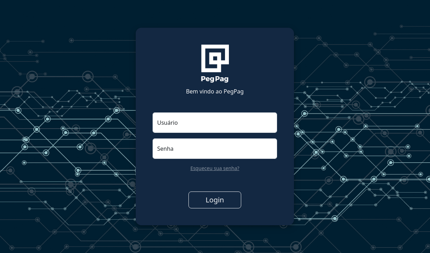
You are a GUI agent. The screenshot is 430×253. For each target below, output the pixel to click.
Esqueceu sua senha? (214, 168)
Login (215, 200)
